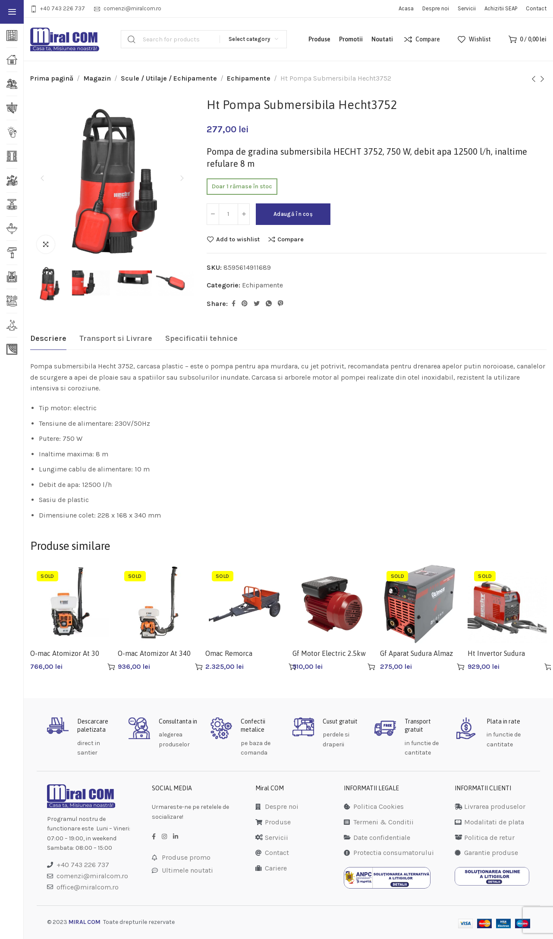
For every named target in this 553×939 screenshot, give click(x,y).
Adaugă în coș (298, 214)
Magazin (97, 78)
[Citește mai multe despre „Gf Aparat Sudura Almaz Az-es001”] (460, 666)
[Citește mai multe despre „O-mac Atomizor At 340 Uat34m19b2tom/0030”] (199, 666)
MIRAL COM (85, 922)
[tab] (48, 339)
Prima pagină (51, 78)
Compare (290, 239)
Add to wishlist (238, 239)
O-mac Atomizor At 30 (64, 653)
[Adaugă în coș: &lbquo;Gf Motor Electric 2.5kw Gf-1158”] (371, 666)
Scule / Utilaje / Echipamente (169, 78)
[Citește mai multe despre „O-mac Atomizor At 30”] (111, 666)
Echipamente (248, 78)
